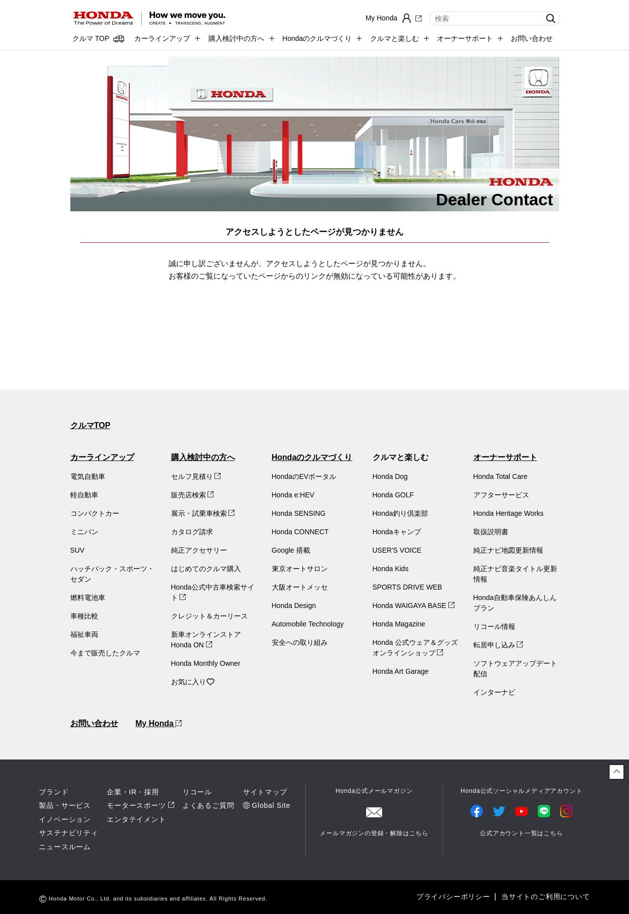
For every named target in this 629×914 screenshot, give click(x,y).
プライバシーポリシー (453, 897)
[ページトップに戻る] (616, 771)
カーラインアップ (102, 457)
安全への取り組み (300, 642)
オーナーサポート (505, 457)
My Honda (159, 723)
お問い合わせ (532, 38)
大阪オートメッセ (300, 587)
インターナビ (494, 692)
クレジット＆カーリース (209, 616)
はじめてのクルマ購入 (206, 569)
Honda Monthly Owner (205, 663)
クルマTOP (90, 425)
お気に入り (193, 682)
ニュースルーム (65, 847)
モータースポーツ (136, 805)
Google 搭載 (291, 550)
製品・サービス (65, 805)
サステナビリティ (68, 833)
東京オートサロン (300, 569)
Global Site (271, 805)
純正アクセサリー (199, 550)
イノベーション (65, 819)
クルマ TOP (90, 38)
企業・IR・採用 (133, 792)
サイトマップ (265, 792)
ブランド (53, 792)
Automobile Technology (308, 624)
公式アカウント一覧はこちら (521, 833)
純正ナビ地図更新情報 (508, 550)
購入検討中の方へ (203, 457)
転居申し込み (498, 645)
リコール (197, 792)
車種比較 (84, 616)
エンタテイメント (136, 819)
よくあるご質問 (208, 805)
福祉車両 (84, 634)
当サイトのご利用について (545, 897)
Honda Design (294, 605)
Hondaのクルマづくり (312, 457)
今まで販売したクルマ (105, 653)
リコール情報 (494, 626)
